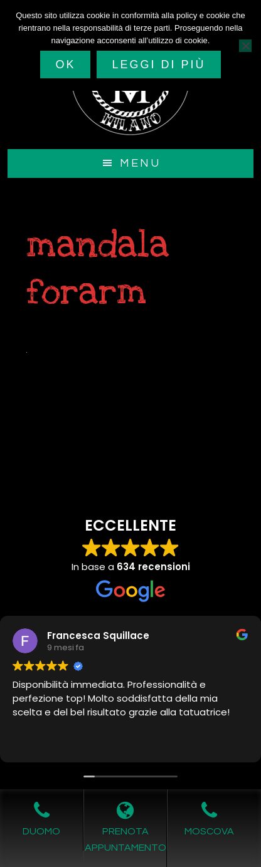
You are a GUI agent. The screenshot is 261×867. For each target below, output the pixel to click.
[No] (245, 45)
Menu (140, 163)
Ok (65, 64)
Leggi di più (158, 64)
